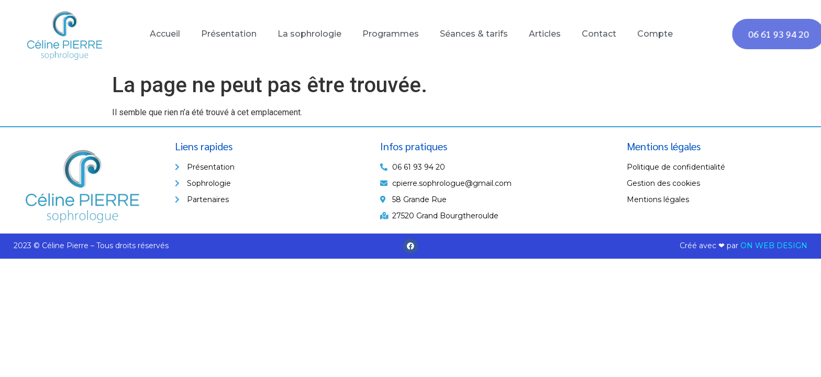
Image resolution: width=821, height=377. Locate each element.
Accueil (165, 34)
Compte (655, 34)
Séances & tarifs (474, 34)
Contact (599, 34)
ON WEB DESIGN (773, 245)
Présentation (229, 34)
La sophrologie (309, 34)
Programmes (390, 34)
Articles (545, 34)
